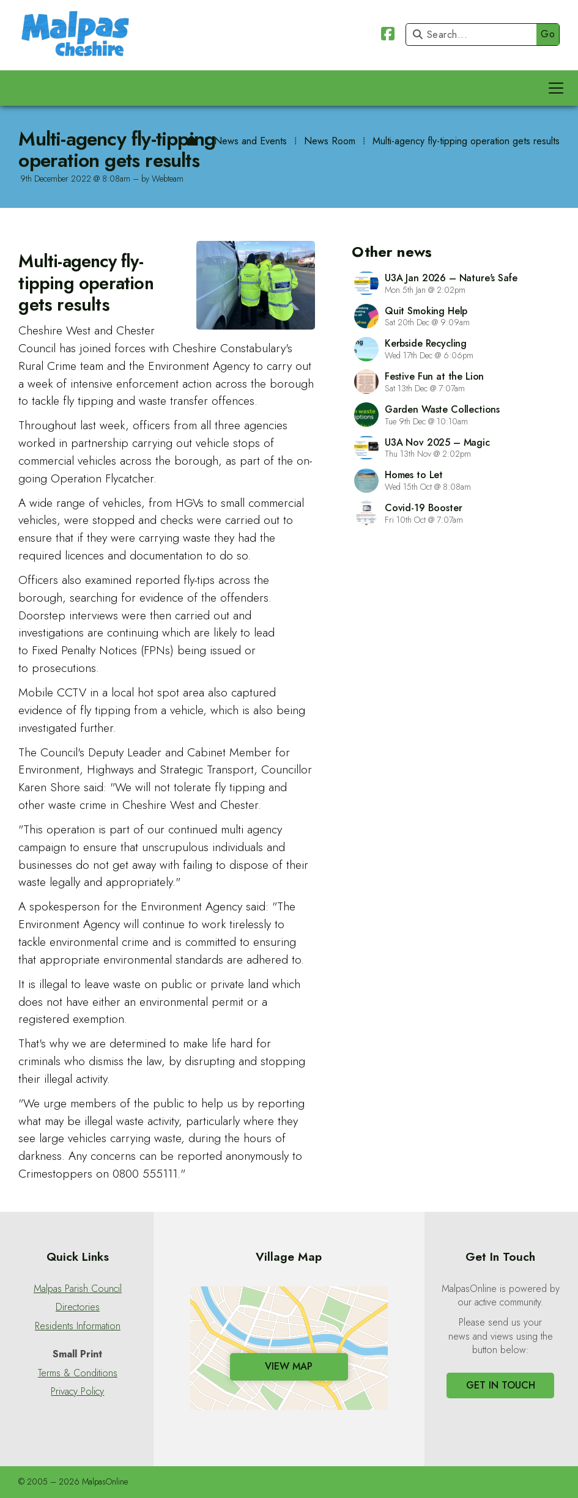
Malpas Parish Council (78, 1289)
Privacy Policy (77, 1391)
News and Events (250, 141)
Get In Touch (500, 1385)
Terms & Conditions (77, 1373)
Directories (78, 1307)
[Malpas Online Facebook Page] (388, 36)
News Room (329, 141)
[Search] (474, 34)
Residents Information (77, 1326)
